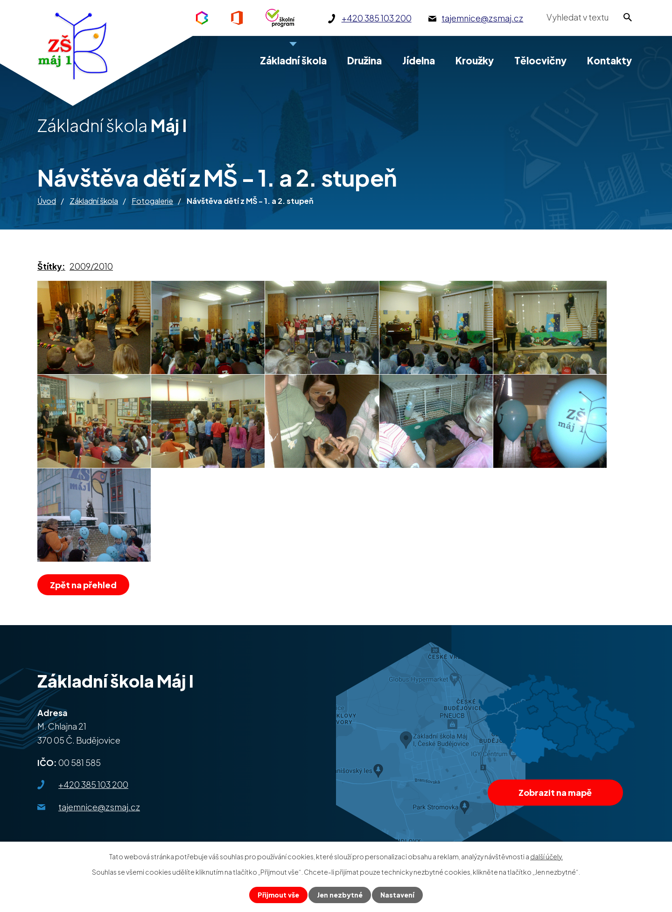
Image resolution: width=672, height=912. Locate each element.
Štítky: (51, 266)
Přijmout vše (278, 895)
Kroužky (474, 60)
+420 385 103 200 (93, 784)
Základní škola (94, 201)
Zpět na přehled (83, 584)
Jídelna (418, 60)
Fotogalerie (152, 201)
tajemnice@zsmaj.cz (99, 806)
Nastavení (397, 895)
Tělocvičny (540, 60)
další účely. (546, 856)
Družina (364, 60)
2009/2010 (91, 266)
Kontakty (609, 60)
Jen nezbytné (340, 895)
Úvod (46, 201)
